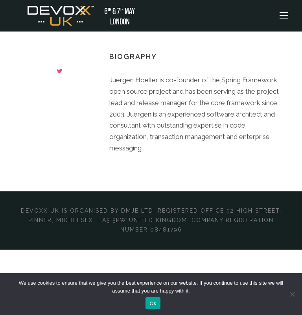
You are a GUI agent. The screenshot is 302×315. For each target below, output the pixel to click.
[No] (292, 294)
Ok (152, 303)
